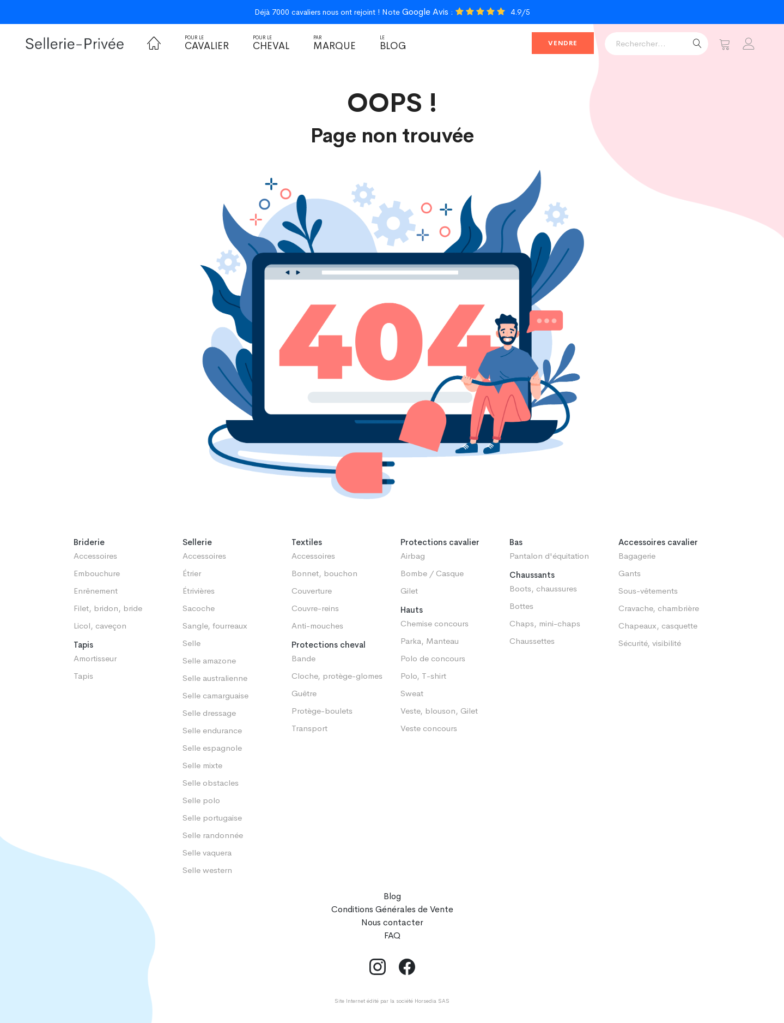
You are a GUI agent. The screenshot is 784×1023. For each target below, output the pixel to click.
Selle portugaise (212, 817)
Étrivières (199, 590)
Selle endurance (212, 730)
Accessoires (95, 556)
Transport (309, 728)
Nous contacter (392, 922)
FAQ (392, 935)
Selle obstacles (211, 782)
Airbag (412, 556)
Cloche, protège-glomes (336, 676)
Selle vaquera (207, 852)
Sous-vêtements (648, 590)
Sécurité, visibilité (649, 643)
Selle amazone (209, 660)
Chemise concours (434, 623)
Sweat (411, 693)
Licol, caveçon (100, 625)
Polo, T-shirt (423, 676)
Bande (303, 658)
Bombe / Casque (432, 573)
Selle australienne (215, 678)
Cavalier (207, 43)
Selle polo (201, 800)
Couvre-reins (315, 608)
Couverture (311, 590)
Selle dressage (209, 713)
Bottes (521, 606)
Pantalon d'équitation (549, 556)
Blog (393, 43)
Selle (191, 643)
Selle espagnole (212, 748)
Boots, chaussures (543, 588)
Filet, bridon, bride (108, 608)
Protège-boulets (322, 710)
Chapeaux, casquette (657, 625)
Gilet (409, 590)
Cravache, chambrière (658, 608)
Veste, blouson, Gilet (439, 710)
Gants (629, 573)
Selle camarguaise (215, 695)
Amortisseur (95, 658)
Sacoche (199, 608)
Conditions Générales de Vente (392, 909)
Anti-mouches (317, 625)
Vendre (563, 43)
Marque (334, 43)
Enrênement (96, 590)
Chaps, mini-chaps (544, 623)
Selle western (207, 870)
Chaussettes (532, 641)
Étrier (192, 573)
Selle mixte (202, 765)
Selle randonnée (213, 835)
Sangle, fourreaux (215, 625)
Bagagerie (636, 556)
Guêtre (304, 693)
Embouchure (97, 573)
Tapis (83, 676)
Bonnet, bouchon (324, 573)
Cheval (271, 43)
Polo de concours (432, 658)
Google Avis (425, 11)
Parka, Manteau (429, 641)
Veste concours (428, 728)
